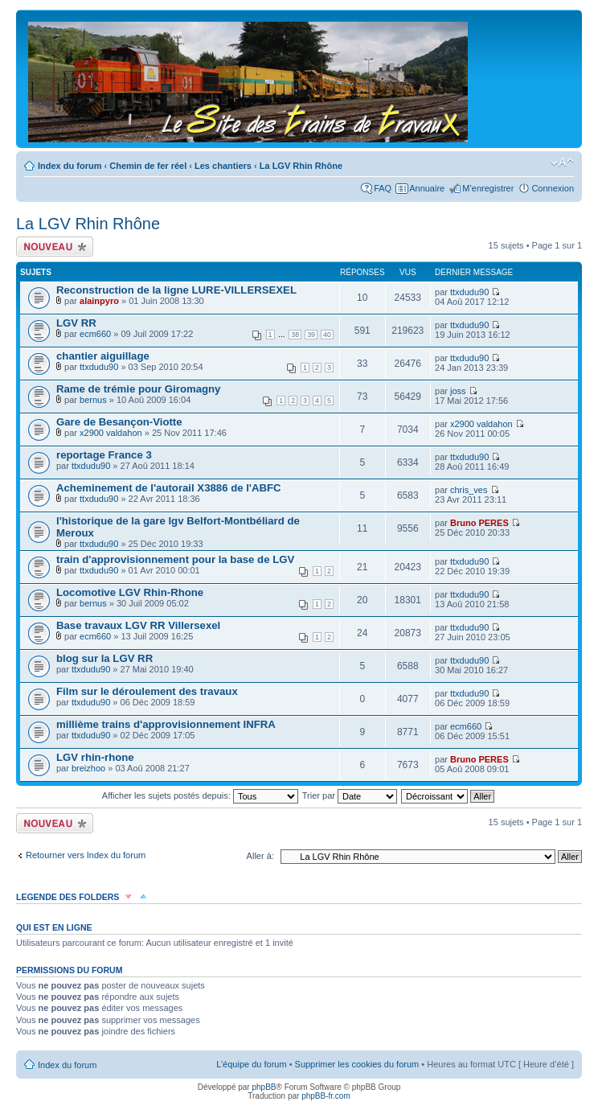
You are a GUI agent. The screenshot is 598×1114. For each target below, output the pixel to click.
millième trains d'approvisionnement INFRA (166, 724)
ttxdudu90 (469, 292)
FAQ (382, 188)
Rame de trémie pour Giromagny (138, 389)
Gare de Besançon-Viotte (119, 422)
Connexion (552, 188)
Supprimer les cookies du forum (357, 1064)
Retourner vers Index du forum (85, 855)
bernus (93, 400)
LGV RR (76, 323)
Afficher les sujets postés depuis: (200, 795)
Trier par (349, 795)
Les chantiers (223, 166)
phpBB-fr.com (325, 1095)
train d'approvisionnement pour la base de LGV (175, 559)
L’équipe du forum (251, 1064)
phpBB (264, 1087)
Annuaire (426, 188)
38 (295, 335)
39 (311, 335)
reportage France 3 (104, 455)
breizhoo (88, 768)
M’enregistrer (488, 188)
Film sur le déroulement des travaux (147, 691)
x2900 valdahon (111, 433)
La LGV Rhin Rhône (301, 166)
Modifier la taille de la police (562, 162)
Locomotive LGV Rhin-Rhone (129, 592)
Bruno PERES (479, 523)
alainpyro (99, 301)
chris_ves (468, 490)
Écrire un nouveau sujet (54, 246)
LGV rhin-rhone (95, 757)
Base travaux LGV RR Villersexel (138, 625)
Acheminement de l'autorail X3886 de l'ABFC (168, 488)
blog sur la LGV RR (104, 658)
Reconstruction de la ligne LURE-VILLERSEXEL (176, 290)
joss (458, 391)
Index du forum (69, 166)
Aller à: (260, 856)
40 (327, 335)
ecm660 (95, 334)
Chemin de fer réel (147, 166)
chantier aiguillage (103, 356)
